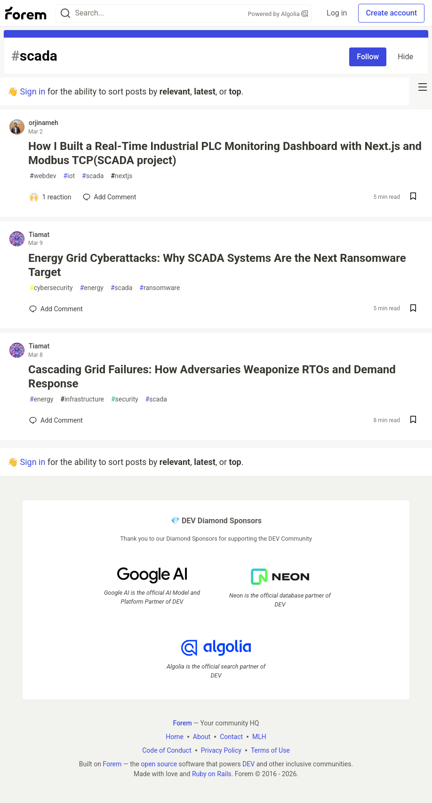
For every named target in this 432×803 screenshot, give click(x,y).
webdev (43, 176)
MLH (259, 736)
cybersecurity (51, 288)
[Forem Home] (26, 13)
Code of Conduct (167, 750)
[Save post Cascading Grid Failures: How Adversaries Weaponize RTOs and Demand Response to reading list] (413, 420)
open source (159, 763)
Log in (337, 12)
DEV (248, 763)
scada (93, 176)
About (201, 736)
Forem (112, 763)
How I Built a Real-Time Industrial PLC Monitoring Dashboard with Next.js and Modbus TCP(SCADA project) (225, 153)
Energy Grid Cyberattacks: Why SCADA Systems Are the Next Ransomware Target (217, 265)
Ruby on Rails (212, 773)
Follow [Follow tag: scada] (368, 56)
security (124, 399)
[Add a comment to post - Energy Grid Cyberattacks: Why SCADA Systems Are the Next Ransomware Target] (56, 308)
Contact (231, 736)
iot (69, 176)
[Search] (65, 13)
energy (92, 288)
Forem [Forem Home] (182, 722)
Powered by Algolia (278, 13)
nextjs (121, 176)
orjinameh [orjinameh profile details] (43, 122)
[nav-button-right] (422, 87)
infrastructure (82, 399)
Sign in (32, 91)
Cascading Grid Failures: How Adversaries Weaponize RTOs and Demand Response (212, 376)
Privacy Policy (221, 750)
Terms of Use (270, 750)
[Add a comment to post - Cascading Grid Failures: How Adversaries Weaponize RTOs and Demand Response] (56, 420)
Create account (391, 12)
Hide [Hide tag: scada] (405, 56)
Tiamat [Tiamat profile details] (39, 234)
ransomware (159, 288)
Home (175, 736)
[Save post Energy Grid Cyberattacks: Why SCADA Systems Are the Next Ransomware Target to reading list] (413, 309)
